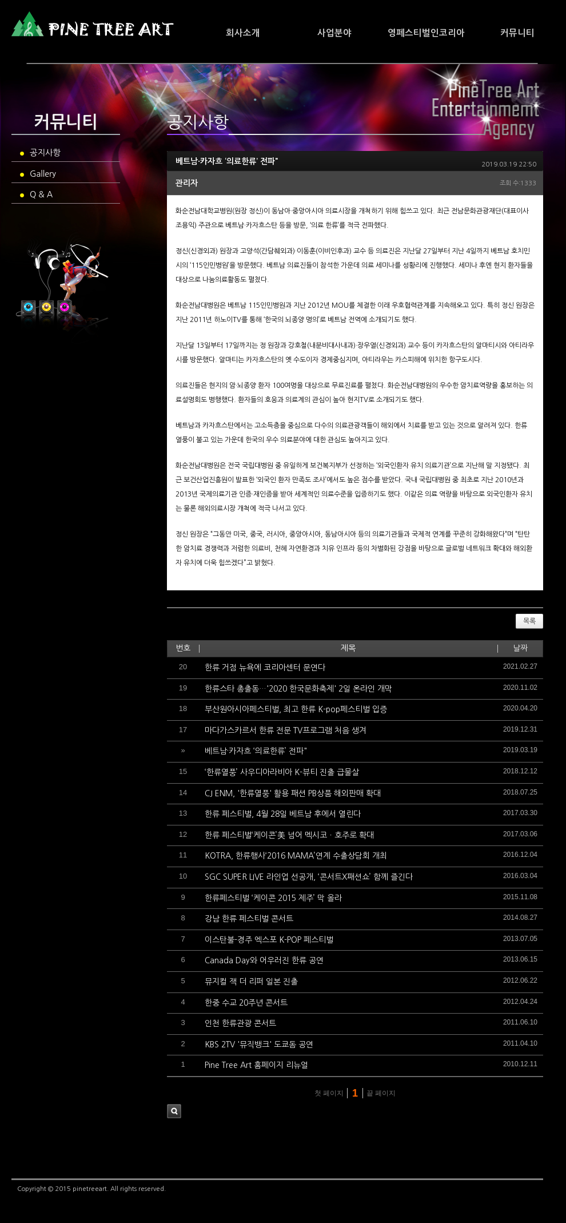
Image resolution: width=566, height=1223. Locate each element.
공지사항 (40, 153)
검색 (174, 1111)
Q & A (36, 194)
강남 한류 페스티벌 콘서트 (249, 919)
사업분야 (334, 33)
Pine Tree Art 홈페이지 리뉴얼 (256, 1065)
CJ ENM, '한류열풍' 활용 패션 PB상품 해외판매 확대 (293, 793)
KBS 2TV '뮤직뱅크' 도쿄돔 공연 (259, 1045)
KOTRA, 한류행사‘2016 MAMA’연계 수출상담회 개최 (296, 856)
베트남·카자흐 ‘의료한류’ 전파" (227, 161)
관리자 (187, 183)
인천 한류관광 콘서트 (240, 1023)
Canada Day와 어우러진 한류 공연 (264, 960)
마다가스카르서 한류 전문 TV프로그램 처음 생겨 (285, 730)
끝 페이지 (382, 1093)
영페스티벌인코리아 (426, 33)
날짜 (520, 648)
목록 (529, 621)
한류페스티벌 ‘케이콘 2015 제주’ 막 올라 (273, 898)
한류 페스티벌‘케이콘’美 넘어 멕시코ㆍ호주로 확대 (289, 835)
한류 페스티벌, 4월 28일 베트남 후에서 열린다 (283, 814)
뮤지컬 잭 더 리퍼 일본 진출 (251, 982)
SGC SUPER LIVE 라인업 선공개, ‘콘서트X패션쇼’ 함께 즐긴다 (309, 877)
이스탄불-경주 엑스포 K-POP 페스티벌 (269, 940)
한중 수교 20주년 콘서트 (246, 1003)
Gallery (38, 174)
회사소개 (243, 33)
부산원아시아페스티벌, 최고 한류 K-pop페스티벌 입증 (296, 709)
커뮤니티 (517, 33)
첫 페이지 (328, 1093)
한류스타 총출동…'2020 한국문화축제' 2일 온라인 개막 (298, 689)
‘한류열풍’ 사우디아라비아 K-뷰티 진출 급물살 (282, 772)
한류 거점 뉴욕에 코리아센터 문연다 (265, 668)
